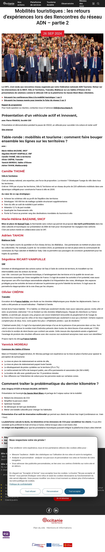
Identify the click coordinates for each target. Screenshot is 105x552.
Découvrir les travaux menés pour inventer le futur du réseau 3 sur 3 (35, 100)
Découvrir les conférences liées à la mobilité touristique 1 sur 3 (33, 97)
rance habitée (22, 301)
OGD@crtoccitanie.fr (63, 108)
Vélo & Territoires (10, 176)
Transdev (6, 297)
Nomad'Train (23, 224)
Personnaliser (52, 491)
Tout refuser (30, 491)
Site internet (7, 129)
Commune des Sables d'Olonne (16, 349)
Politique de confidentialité (20, 484)
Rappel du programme (12, 105)
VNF (3, 264)
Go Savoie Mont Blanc (34, 393)
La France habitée (28, 339)
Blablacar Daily (8, 240)
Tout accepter (75, 491)
